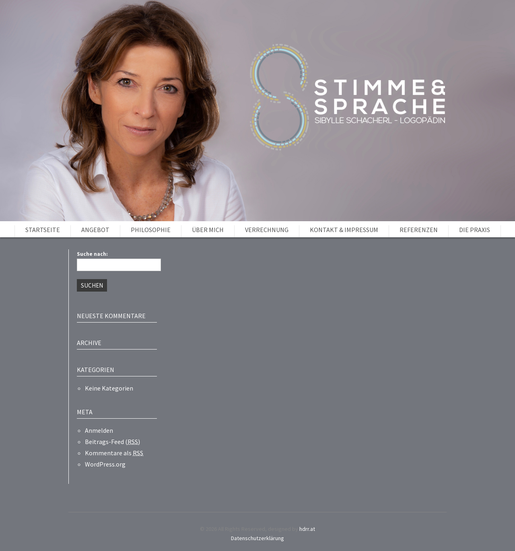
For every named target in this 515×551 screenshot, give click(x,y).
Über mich (208, 230)
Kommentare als (114, 453)
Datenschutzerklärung (257, 538)
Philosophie (151, 230)
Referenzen (419, 230)
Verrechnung (266, 230)
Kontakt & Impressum (344, 230)
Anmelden (99, 430)
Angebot (95, 230)
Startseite (42, 230)
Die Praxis (474, 230)
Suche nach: (92, 254)
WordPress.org (105, 464)
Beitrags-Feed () (112, 442)
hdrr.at (307, 528)
